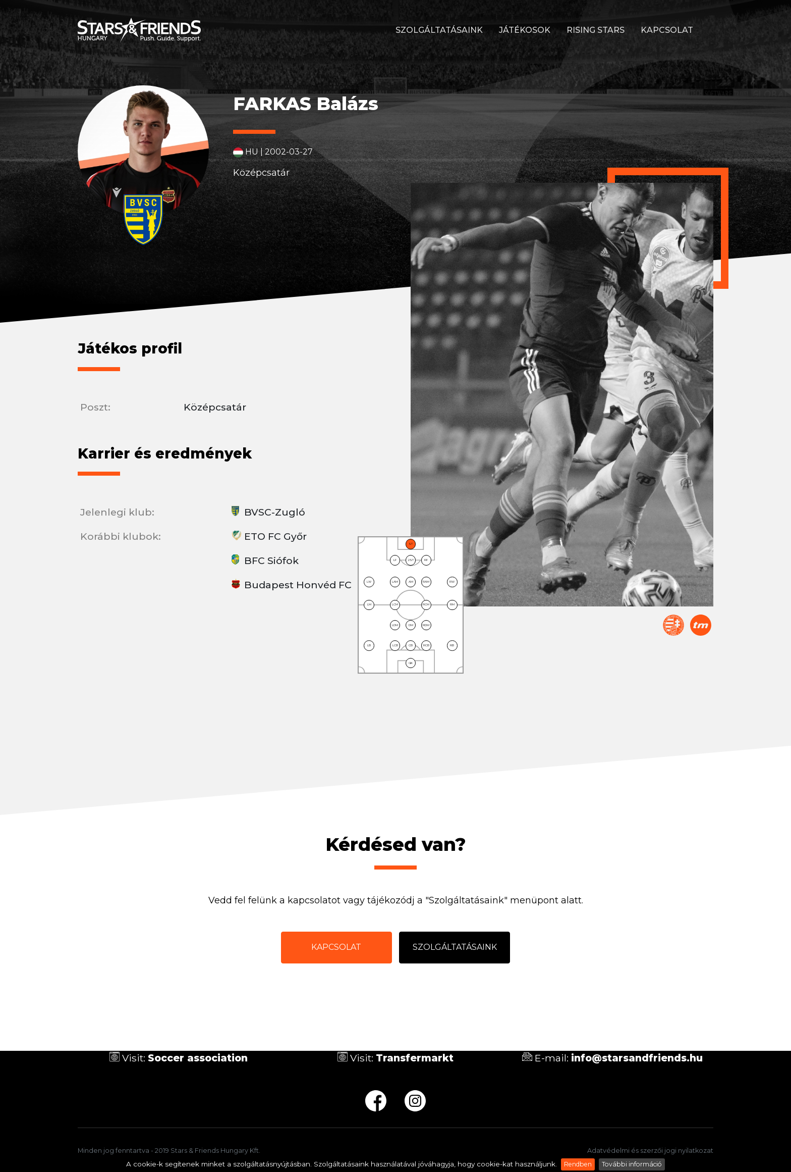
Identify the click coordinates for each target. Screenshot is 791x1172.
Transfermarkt (700, 625)
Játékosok (524, 30)
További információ (632, 1164)
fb (375, 1100)
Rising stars (596, 30)
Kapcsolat (667, 30)
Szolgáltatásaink (439, 30)
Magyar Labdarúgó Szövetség (673, 625)
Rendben (578, 1164)
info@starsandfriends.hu (637, 1058)
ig (415, 1100)
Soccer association (198, 1058)
